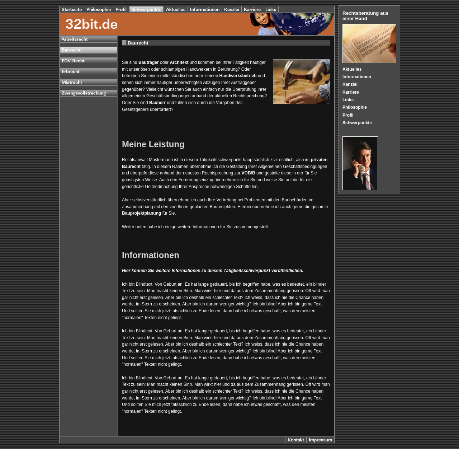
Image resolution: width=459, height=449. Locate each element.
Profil (348, 115)
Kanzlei (350, 84)
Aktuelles (351, 69)
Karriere (350, 92)
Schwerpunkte (357, 122)
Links (348, 99)
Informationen (356, 76)
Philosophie (354, 107)
